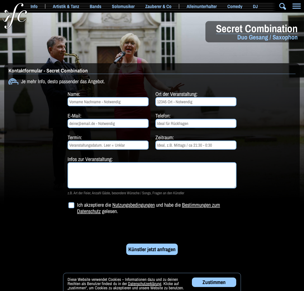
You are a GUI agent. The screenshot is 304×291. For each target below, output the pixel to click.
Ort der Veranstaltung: (176, 94)
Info (34, 6)
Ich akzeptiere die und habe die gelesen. (148, 208)
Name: (74, 94)
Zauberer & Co (158, 6)
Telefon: (163, 115)
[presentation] (100, 229)
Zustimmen (214, 282)
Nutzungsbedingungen (133, 204)
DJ (255, 6)
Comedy (234, 6)
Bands (95, 6)
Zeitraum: (164, 137)
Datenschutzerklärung (144, 284)
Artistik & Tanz (66, 6)
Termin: (75, 137)
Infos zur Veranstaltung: (90, 159)
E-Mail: (74, 115)
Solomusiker (123, 6)
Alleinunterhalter (202, 6)
